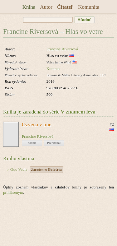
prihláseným (13, 192)
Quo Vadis (18, 169)
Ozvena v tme (36, 125)
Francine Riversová (62, 49)
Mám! (32, 143)
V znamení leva (78, 112)
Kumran (53, 68)
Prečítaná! (54, 143)
